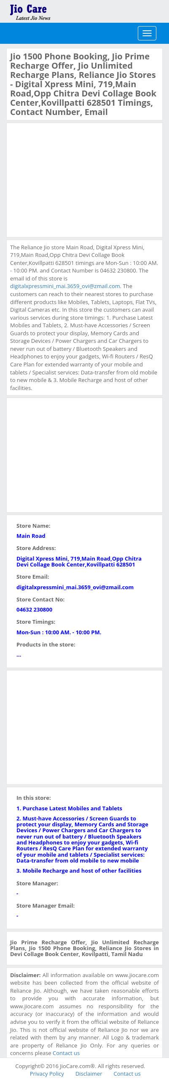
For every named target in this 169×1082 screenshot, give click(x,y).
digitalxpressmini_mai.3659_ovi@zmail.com (65, 286)
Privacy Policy (47, 1073)
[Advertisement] (73, 179)
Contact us (66, 1053)
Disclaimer (88, 1073)
